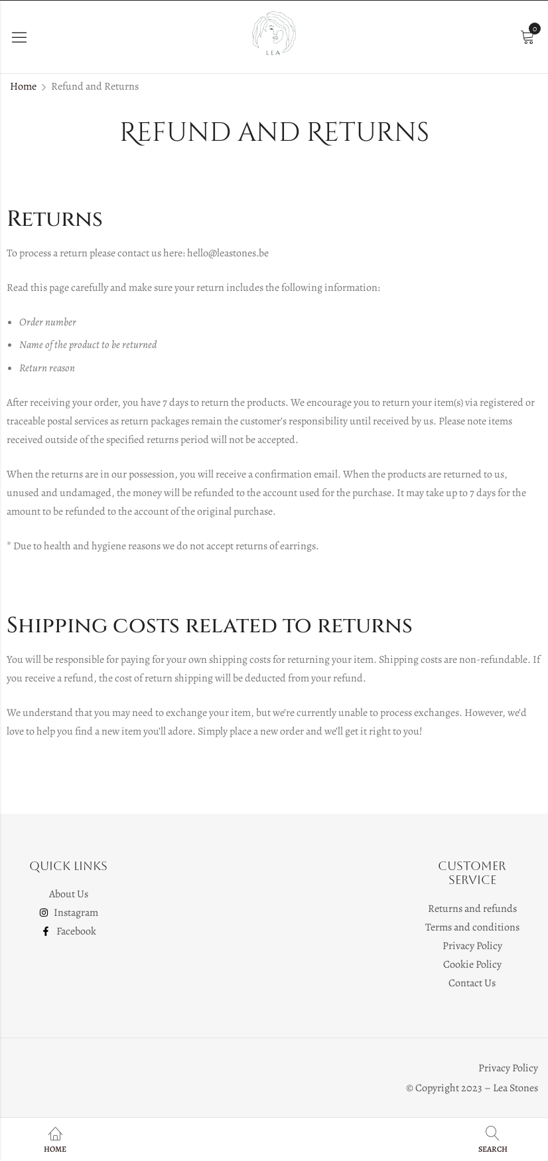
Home (23, 86)
